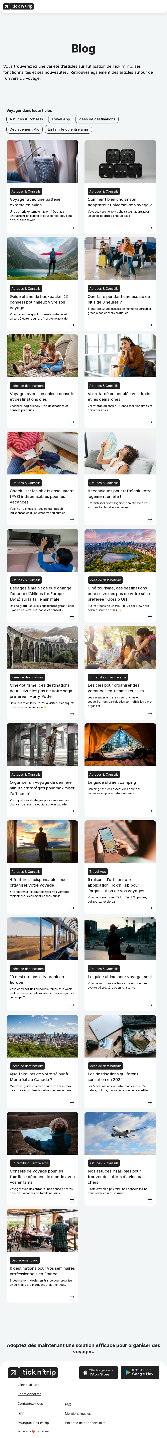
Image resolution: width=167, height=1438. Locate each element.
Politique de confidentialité (86, 1423)
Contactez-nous (30, 1404)
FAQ (68, 1404)
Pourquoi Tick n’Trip (33, 1423)
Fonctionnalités (29, 1394)
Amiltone (45, 1431)
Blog (21, 1413)
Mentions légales (78, 1414)
